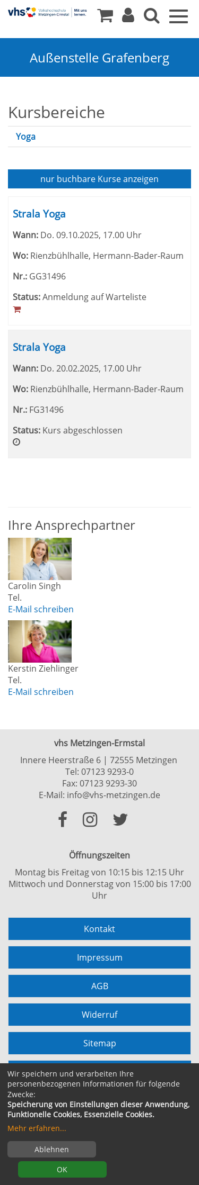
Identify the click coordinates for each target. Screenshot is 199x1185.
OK (62, 1169)
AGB (99, 986)
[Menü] (178, 15)
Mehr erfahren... (36, 1128)
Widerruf (99, 1014)
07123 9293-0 (107, 771)
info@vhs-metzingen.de (113, 795)
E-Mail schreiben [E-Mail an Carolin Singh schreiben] (41, 609)
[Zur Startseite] (48, 12)
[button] (128, 18)
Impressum (100, 957)
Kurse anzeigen (99, 179)
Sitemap (99, 1043)
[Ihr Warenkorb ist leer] (105, 18)
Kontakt (99, 929)
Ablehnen (51, 1149)
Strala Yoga (39, 213)
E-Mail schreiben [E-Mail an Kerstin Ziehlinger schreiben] (41, 692)
